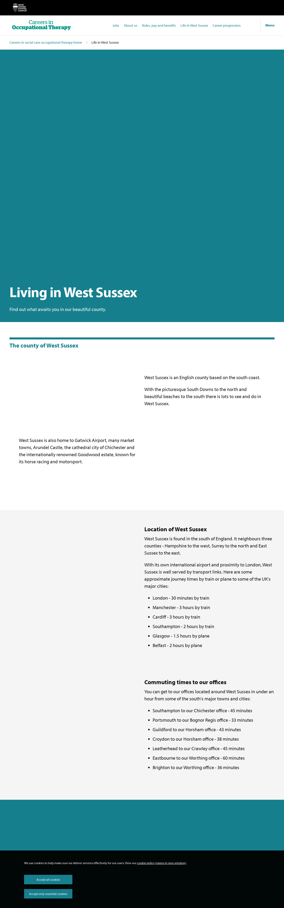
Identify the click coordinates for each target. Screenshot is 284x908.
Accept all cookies (48, 880)
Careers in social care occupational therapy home (45, 42)
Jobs (115, 25)
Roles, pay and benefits (159, 25)
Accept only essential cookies (48, 894)
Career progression (227, 25)
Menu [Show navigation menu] (270, 25)
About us (130, 25)
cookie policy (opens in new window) (161, 863)
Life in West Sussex (194, 25)
